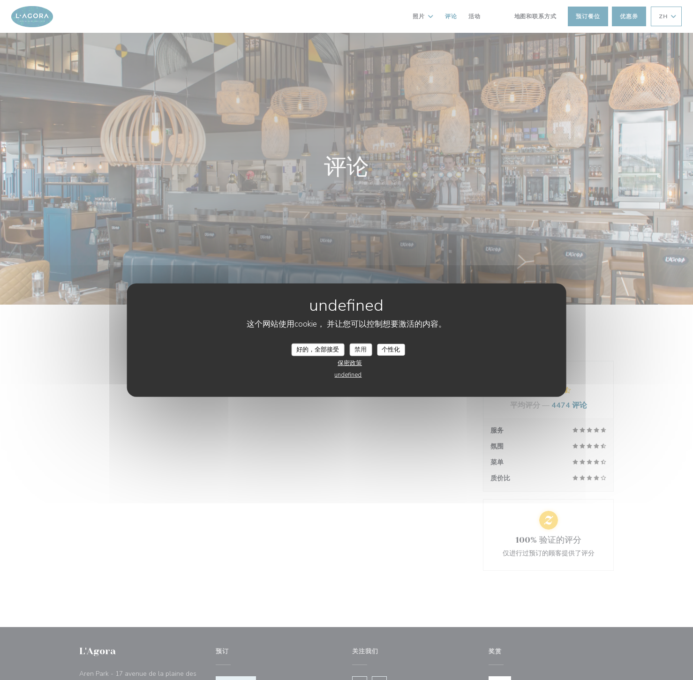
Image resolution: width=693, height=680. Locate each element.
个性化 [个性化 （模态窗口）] (391, 349)
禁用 (360, 349)
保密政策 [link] (350, 363)
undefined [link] (348, 375)
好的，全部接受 (317, 349)
